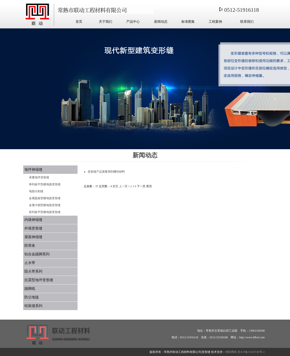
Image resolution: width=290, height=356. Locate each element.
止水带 (29, 263)
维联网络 (231, 352)
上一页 (123, 186)
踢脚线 (29, 288)
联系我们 (247, 21)
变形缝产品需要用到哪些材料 (106, 171)
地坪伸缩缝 (33, 169)
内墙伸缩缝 (33, 220)
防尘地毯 (31, 297)
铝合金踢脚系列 (37, 254)
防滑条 (29, 245)
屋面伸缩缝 (33, 237)
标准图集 (188, 21)
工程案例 (215, 21)
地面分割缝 (36, 191)
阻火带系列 (33, 271)
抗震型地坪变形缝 (38, 280)
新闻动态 (160, 21)
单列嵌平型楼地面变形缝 (45, 184)
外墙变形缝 (33, 228)
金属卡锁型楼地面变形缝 (45, 205)
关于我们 (105, 21)
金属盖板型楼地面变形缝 (45, 198)
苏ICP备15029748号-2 (251, 352)
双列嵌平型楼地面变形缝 (45, 212)
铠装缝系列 (33, 306)
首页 (79, 21)
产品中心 (133, 21)
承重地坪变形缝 (39, 177)
